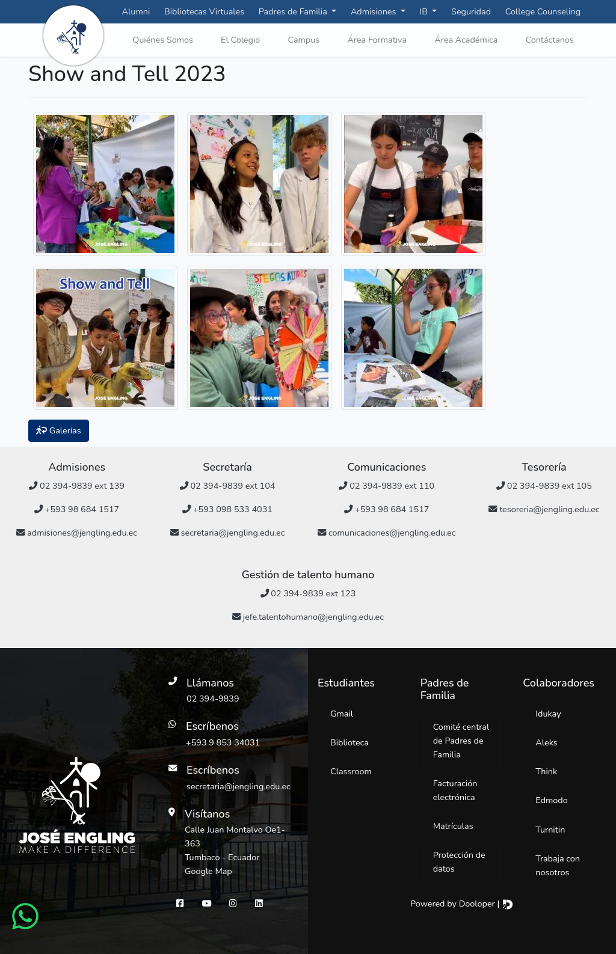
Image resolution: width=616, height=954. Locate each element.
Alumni (136, 11)
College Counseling (543, 11)
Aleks (546, 742)
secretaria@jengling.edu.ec (227, 533)
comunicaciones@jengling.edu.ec (386, 533)
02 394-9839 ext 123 (308, 593)
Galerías (58, 430)
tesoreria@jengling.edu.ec (543, 509)
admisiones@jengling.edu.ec (76, 533)
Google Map (208, 871)
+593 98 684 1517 (76, 509)
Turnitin (550, 830)
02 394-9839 (212, 699)
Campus (303, 40)
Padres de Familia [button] (294, 11)
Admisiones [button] (374, 11)
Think (546, 771)
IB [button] (425, 11)
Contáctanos (550, 40)
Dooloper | (486, 903)
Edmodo (551, 800)
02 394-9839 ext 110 (386, 486)
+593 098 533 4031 (227, 509)
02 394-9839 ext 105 (544, 486)
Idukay (548, 714)
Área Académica (465, 40)
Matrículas (453, 826)
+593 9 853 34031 (223, 742)
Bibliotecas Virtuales (204, 11)
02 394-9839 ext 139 (77, 486)
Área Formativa (377, 40)
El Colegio (240, 40)
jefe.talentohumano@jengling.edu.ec (308, 617)
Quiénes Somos (162, 40)
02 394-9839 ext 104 (228, 486)
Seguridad (471, 11)
